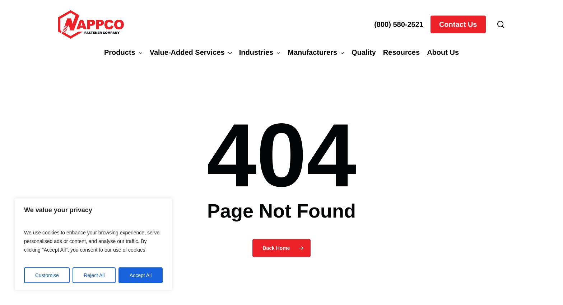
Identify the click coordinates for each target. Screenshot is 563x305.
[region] (93, 244)
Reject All (94, 275)
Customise (47, 275)
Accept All (141, 275)
